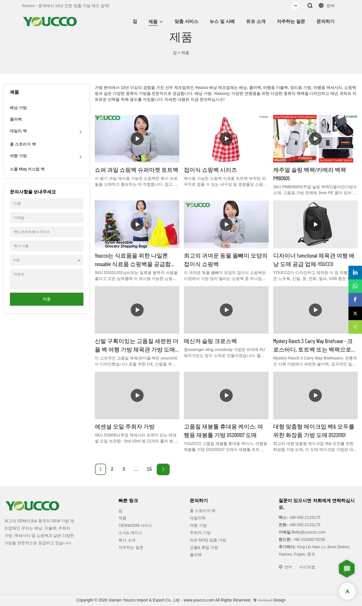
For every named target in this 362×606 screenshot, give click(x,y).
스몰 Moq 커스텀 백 (27, 169)
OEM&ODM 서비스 (135, 525)
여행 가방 (18, 155)
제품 (153, 21)
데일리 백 (18, 131)
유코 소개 (255, 21)
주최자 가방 (200, 532)
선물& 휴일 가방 (204, 547)
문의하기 (325, 21)
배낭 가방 (18, 107)
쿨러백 (16, 119)
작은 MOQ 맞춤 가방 (208, 540)
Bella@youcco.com (309, 532)
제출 (47, 299)
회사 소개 (126, 540)
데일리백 (198, 518)
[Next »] (163, 469)
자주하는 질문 (291, 21)
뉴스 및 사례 (222, 21)
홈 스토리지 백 (23, 144)
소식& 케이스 (130, 532)
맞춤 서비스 (186, 21)
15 (149, 469)
